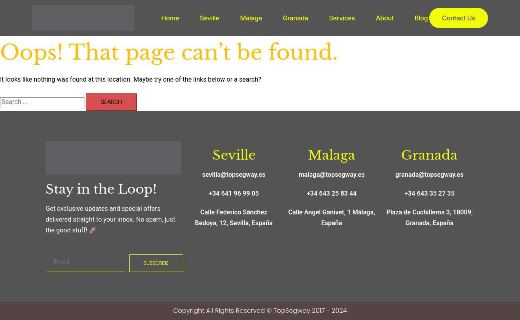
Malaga (251, 18)
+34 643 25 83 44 (332, 193)
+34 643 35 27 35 (429, 193)
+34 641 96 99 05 (234, 193)
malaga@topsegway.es (332, 174)
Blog (421, 18)
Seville (210, 18)
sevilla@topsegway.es (234, 174)
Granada (295, 18)
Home (170, 18)
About (385, 18)
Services (342, 18)
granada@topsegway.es (430, 174)
